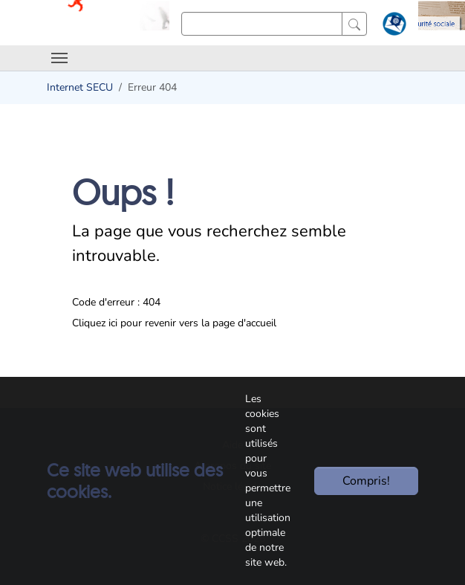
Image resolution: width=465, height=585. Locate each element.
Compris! (366, 481)
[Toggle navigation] (59, 58)
